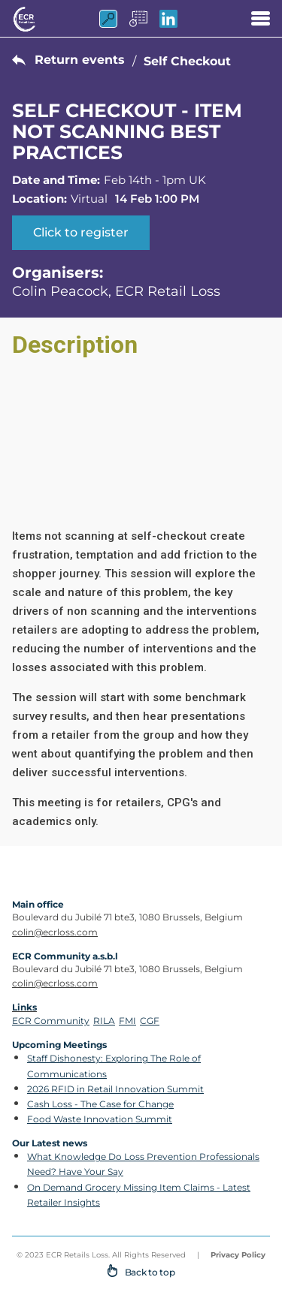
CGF (149, 1020)
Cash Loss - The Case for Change (100, 1104)
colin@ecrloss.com (55, 932)
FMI (127, 1020)
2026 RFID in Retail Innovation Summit (115, 1089)
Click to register (81, 232)
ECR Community (50, 1020)
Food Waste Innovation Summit (99, 1119)
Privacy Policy (238, 1255)
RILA (104, 1020)
